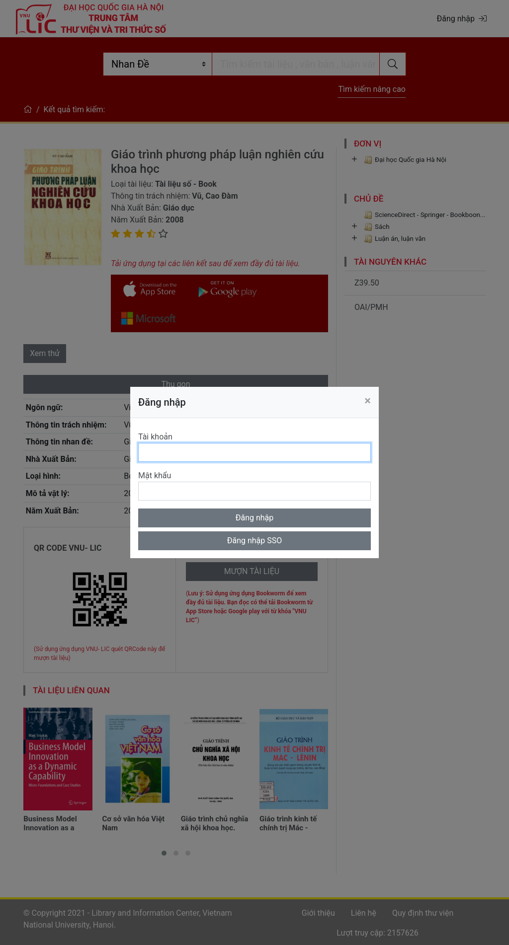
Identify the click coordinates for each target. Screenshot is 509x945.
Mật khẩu (154, 475)
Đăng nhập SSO (254, 540)
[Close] (367, 401)
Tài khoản (155, 436)
